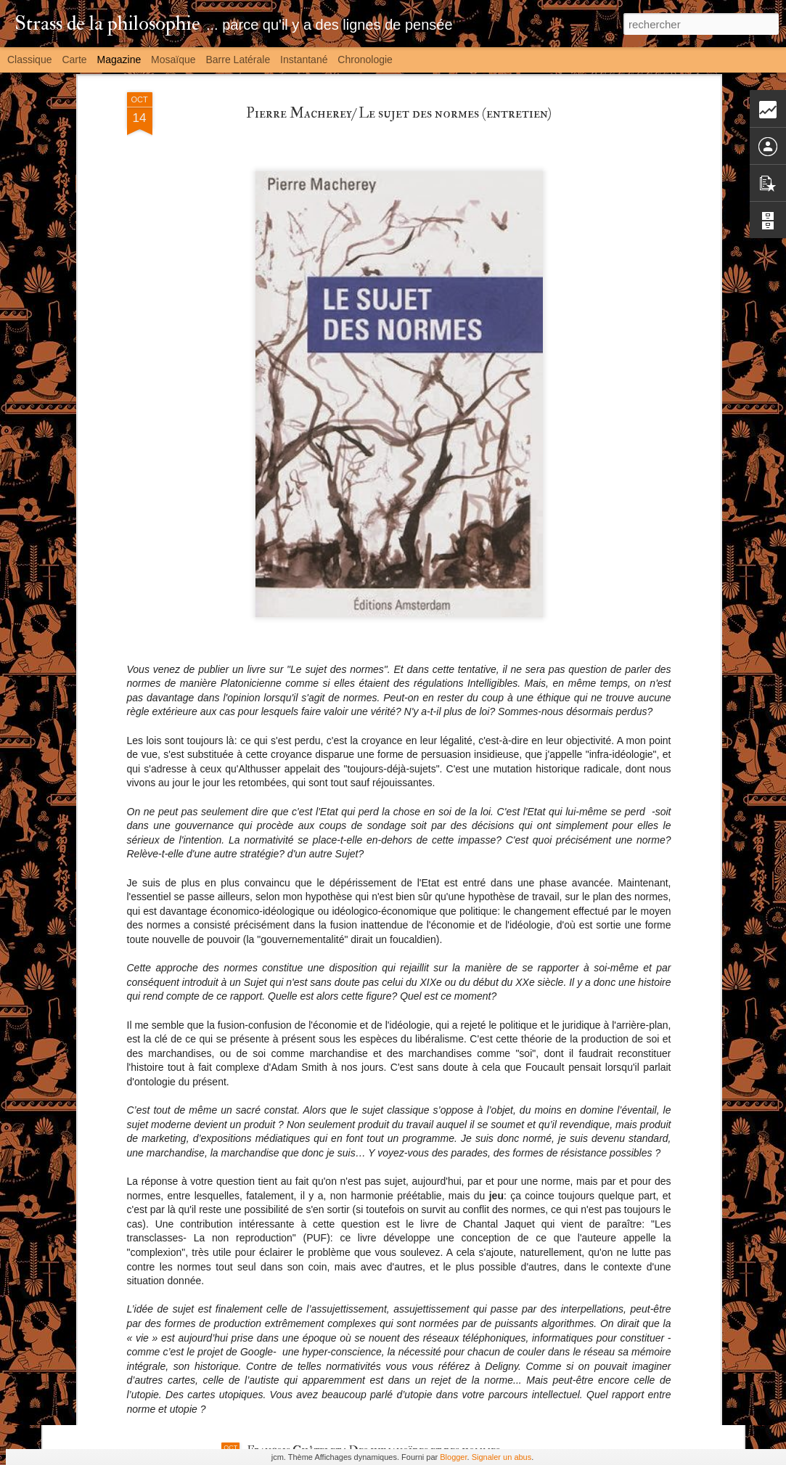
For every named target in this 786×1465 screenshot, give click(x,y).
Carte (74, 59)
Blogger (453, 1457)
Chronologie (365, 59)
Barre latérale (237, 59)
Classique (29, 59)
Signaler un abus (502, 1457)
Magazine (119, 59)
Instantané (303, 59)
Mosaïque (173, 59)
